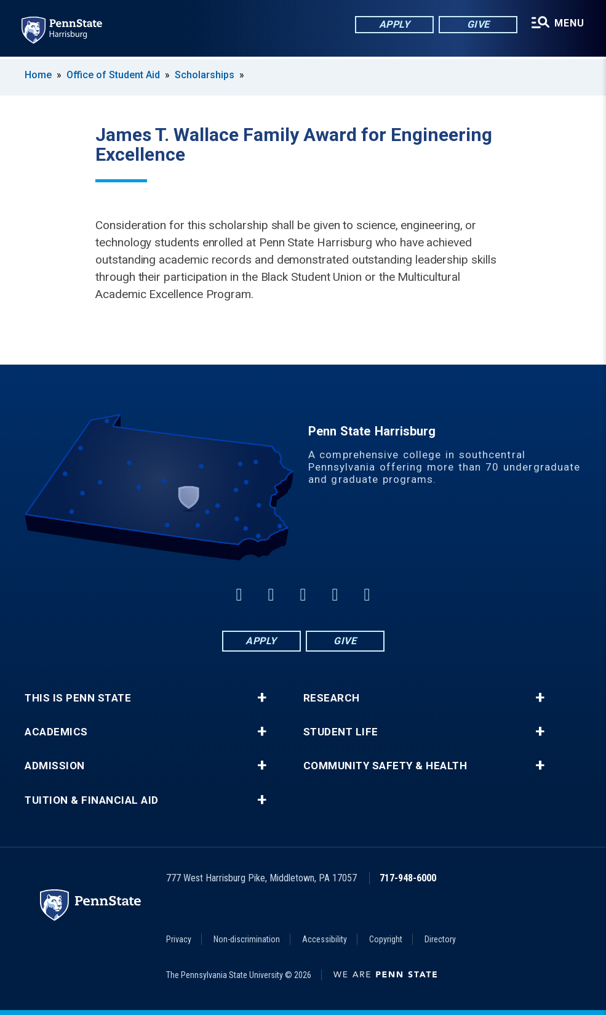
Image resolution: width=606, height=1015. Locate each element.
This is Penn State (78, 698)
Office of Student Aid (113, 75)
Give (477, 24)
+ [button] (261, 698)
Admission (55, 766)
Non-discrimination (246, 939)
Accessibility (324, 939)
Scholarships (204, 75)
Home (38, 75)
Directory (440, 939)
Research (331, 698)
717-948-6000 (408, 878)
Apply (394, 24)
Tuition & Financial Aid (92, 800)
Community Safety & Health (385, 766)
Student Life (340, 732)
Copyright (385, 939)
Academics (56, 732)
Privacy (178, 939)
